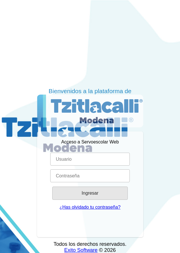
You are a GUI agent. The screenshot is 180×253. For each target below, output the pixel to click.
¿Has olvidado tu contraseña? (90, 207)
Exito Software (81, 250)
